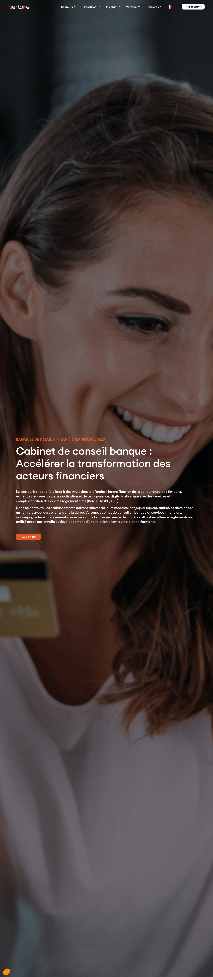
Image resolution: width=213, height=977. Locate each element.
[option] (170, 7)
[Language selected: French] (167, 7)
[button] (6, 971)
